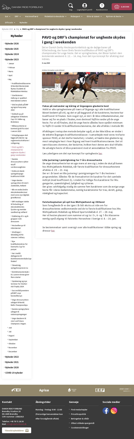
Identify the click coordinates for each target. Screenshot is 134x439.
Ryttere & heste (113, 16)
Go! (6, 16)
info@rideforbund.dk (17, 424)
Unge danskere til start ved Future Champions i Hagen (18, 321)
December (13, 351)
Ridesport (75, 16)
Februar (12, 67)
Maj (17, 29)
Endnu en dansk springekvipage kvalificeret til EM (17, 173)
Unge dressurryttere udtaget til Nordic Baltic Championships (20, 302)
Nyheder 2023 (7, 29)
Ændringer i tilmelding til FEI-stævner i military (18, 235)
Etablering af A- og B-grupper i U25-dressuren (20, 219)
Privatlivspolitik (78, 414)
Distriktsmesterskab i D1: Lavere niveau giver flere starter (20, 274)
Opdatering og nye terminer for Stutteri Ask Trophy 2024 (19, 284)
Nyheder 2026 (12, 43)
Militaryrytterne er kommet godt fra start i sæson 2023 (20, 128)
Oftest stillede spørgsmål (82, 423)
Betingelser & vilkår (80, 418)
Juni (10, 327)
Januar (11, 63)
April (10, 75)
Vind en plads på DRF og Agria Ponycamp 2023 (19, 107)
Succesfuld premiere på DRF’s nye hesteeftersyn (20, 293)
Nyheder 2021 (12, 362)
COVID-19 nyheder (14, 372)
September (13, 339)
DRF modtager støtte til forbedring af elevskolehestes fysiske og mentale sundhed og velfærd (20, 206)
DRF (17, 16)
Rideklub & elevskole (54, 16)
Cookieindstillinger (80, 427)
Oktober (12, 343)
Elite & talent (93, 16)
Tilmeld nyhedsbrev (17, 430)
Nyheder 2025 (12, 48)
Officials (9, 22)
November (13, 347)
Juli (10, 331)
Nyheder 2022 (12, 356)
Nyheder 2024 (12, 54)
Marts (11, 71)
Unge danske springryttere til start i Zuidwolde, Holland (20, 183)
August (11, 335)
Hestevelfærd (31, 16)
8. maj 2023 (46, 63)
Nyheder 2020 (12, 367)
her (100, 153)
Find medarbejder (79, 409)
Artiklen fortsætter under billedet (53, 70)
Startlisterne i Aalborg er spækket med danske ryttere (19, 98)
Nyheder (24, 22)
